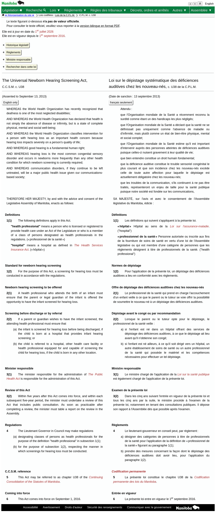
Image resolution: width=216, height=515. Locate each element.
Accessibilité (30, 507)
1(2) (9, 271)
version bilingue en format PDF (100, 26)
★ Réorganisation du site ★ (19, 15)
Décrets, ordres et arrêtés (149, 10)
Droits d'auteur (73, 507)
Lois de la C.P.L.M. (65, 15)
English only (10, 102)
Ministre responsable (18, 59)
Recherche (36, 10)
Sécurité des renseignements (104, 507)
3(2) (9, 396)
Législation (12, 10)
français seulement (121, 102)
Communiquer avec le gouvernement (149, 507)
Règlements (13, 52)
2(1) (9, 293)
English (209, 3)
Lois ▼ (55, 10)
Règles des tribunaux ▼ (108, 10)
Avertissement (51, 507)
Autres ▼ (180, 10)
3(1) (9, 374)
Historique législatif (17, 45)
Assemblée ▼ (201, 10)
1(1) (9, 220)
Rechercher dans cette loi (21, 66)
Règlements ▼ (75, 10)
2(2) (9, 319)
